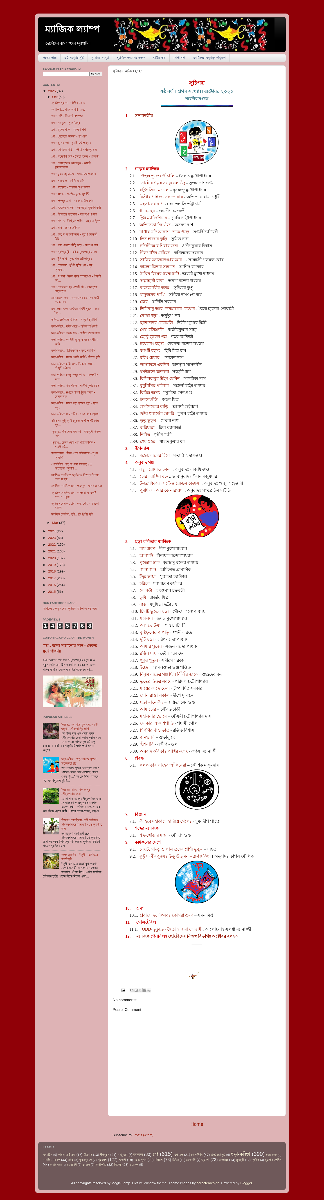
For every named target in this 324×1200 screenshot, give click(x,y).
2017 (52, 578)
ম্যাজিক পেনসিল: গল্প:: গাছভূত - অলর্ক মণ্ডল (76, 486)
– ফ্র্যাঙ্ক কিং (199, 856)
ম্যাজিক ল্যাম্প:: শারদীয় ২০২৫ (68, 103)
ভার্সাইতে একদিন (154, 364)
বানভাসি (147, 737)
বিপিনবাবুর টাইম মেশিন (159, 378)
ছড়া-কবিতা (240, 1154)
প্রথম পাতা (49, 58)
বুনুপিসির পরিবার (154, 385)
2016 (52, 585)
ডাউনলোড (159, 58)
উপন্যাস (104, 1154)
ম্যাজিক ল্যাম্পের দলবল (131, 58)
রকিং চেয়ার (149, 357)
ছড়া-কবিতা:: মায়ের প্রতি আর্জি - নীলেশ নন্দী (75, 357)
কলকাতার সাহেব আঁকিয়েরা (163, 765)
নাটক (70, 1160)
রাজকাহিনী (72, 1164)
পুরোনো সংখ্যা (100, 58)
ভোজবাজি (191, 1160)
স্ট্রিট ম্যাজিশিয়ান (153, 217)
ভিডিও (175, 1160)
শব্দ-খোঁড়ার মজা (154, 835)
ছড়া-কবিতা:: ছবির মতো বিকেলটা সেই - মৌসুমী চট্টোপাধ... (73, 366)
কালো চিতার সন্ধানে (157, 266)
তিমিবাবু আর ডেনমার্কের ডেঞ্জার (167, 308)
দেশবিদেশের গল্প (51, 1160)
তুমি (143, 597)
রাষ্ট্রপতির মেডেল (154, 190)
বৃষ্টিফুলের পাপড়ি (154, 632)
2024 (52, 531)
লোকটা (146, 590)
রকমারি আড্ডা (56, 1164)
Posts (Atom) (143, 1135)
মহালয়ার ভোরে (153, 716)
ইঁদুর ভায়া (148, 576)
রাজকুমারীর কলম (154, 287)
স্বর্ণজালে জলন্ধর (154, 371)
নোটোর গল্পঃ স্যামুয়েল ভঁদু (162, 183)
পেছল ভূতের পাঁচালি (157, 176)
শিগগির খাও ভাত (154, 730)
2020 (52, 558)
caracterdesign (208, 1183)
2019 (52, 565)
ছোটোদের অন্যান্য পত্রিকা (209, 58)
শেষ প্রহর (147, 441)
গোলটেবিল (196, 1154)
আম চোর (148, 709)
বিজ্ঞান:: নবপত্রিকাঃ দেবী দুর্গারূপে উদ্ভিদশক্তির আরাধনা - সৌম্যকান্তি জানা (81, 824)
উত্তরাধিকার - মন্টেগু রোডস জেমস (169, 483)
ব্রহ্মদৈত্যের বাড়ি (154, 406)
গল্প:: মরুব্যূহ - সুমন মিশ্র (65, 123)
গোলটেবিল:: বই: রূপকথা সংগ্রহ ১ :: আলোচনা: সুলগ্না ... (71, 466)
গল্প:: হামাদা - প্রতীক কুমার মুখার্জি (70, 194)
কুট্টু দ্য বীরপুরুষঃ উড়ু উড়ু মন (164, 856)
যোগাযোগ (179, 58)
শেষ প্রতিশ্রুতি (152, 329)
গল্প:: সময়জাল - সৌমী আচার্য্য (67, 181)
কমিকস (138, 1154)
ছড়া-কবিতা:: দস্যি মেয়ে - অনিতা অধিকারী (74, 326)
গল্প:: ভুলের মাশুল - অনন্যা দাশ (68, 129)
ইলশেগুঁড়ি (149, 399)
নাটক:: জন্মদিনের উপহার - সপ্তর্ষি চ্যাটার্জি (74, 319)
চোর (144, 301)
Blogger (246, 1183)
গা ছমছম (147, 210)
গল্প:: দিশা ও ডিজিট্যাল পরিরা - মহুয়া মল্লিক (75, 221)
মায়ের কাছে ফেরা (155, 688)
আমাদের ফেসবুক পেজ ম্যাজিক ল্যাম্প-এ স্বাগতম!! (71, 608)
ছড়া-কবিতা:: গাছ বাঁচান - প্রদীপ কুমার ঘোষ (75, 385)
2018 (52, 571)
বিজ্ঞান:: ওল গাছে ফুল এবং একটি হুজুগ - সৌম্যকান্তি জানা (79, 727)
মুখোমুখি (240, 1160)
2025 (52, 91)
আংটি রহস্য (150, 350)
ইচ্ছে (144, 667)
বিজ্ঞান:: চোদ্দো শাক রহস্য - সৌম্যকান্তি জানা (76, 792)
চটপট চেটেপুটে (218, 1154)
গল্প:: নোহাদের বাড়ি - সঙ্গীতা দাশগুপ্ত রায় (74, 149)
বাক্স (143, 604)
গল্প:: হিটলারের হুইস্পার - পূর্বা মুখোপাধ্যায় (74, 214)
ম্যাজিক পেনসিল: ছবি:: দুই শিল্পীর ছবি (72, 514)
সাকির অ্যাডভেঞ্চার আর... (162, 259)
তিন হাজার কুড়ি (153, 238)
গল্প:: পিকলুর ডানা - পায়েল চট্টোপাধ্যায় (72, 201)
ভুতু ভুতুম (148, 420)
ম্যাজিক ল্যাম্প (72, 29)
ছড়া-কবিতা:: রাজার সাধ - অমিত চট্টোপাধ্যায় (75, 333)
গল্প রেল (178, 1154)
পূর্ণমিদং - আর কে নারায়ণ (161, 490)
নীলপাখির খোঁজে (155, 252)
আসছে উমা (150, 625)
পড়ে (184, 231)
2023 (52, 538)
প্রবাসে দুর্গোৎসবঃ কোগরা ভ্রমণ (166, 915)
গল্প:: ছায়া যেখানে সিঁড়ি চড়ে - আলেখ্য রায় (74, 245)
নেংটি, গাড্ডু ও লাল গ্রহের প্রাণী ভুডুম (171, 849)
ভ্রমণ (205, 1159)
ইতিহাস (88, 1154)
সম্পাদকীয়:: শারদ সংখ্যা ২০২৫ (68, 109)
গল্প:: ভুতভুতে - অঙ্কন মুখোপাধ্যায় (70, 187)
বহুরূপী (122, 1160)
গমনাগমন (148, 569)
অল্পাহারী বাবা (152, 280)
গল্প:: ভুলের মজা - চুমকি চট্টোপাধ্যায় (71, 143)
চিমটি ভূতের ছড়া (154, 611)
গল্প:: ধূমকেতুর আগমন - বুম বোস (69, 136)
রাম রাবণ (147, 548)
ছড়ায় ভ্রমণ (271, 1154)
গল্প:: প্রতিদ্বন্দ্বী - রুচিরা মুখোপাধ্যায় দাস (74, 252)
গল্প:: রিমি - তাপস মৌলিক (65, 227)
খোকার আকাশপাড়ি (157, 723)
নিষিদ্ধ (145, 434)
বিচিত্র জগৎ (150, 392)
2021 (52, 551)
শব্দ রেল (86, 1164)
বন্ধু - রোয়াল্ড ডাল (155, 469)
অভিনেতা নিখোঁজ (155, 224)
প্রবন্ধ (102, 1159)
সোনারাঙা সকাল (154, 695)
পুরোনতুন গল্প (85, 1160)
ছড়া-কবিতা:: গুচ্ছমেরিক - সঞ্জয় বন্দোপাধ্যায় (74, 414)
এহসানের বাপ (152, 204)
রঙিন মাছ (148, 653)
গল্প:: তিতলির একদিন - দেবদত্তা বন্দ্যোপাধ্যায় (76, 207)
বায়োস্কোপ (140, 1160)
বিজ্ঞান (159, 1159)
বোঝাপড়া (149, 315)
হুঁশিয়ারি (146, 744)
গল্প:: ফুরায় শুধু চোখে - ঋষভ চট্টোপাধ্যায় (73, 174)
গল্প (155, 1154)
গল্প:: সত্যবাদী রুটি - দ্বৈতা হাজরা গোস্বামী (75, 156)
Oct (55, 97)
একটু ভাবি (122, 1154)
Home (196, 1124)
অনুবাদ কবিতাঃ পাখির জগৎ (164, 751)
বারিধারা (147, 427)
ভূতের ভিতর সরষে (155, 681)
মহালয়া (146, 618)
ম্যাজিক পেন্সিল (273, 1160)
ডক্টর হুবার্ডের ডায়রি (157, 413)
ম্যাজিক (143, 936)
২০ (194, 936)
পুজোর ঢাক (150, 562)
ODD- (147, 929)
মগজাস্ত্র (223, 1160)
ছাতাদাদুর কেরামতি (156, 322)
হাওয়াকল (133, 1164)
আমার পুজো (151, 646)
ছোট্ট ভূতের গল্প (153, 336)
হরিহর (145, 583)
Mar (55, 522)
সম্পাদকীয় (144, 115)
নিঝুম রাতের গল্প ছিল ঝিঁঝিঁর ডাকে (169, 674)
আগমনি (146, 555)
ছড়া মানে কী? (151, 702)
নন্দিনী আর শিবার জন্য (159, 245)
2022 (52, 544)
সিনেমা (118, 1164)
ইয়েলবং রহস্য (152, 343)
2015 (52, 591)
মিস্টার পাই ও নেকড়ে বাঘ (161, 197)
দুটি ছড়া (147, 639)
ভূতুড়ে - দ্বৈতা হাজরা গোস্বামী (178, 929)
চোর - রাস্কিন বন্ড (154, 476)
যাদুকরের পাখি (152, 294)
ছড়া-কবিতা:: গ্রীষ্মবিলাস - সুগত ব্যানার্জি (73, 350)
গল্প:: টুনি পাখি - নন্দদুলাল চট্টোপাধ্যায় (71, 259)
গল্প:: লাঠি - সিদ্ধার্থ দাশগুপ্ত (67, 116)
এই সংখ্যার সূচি (74, 58)
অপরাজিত (47, 1154)
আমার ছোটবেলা (66, 1154)
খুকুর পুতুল (149, 660)
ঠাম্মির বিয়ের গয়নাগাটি (159, 273)
